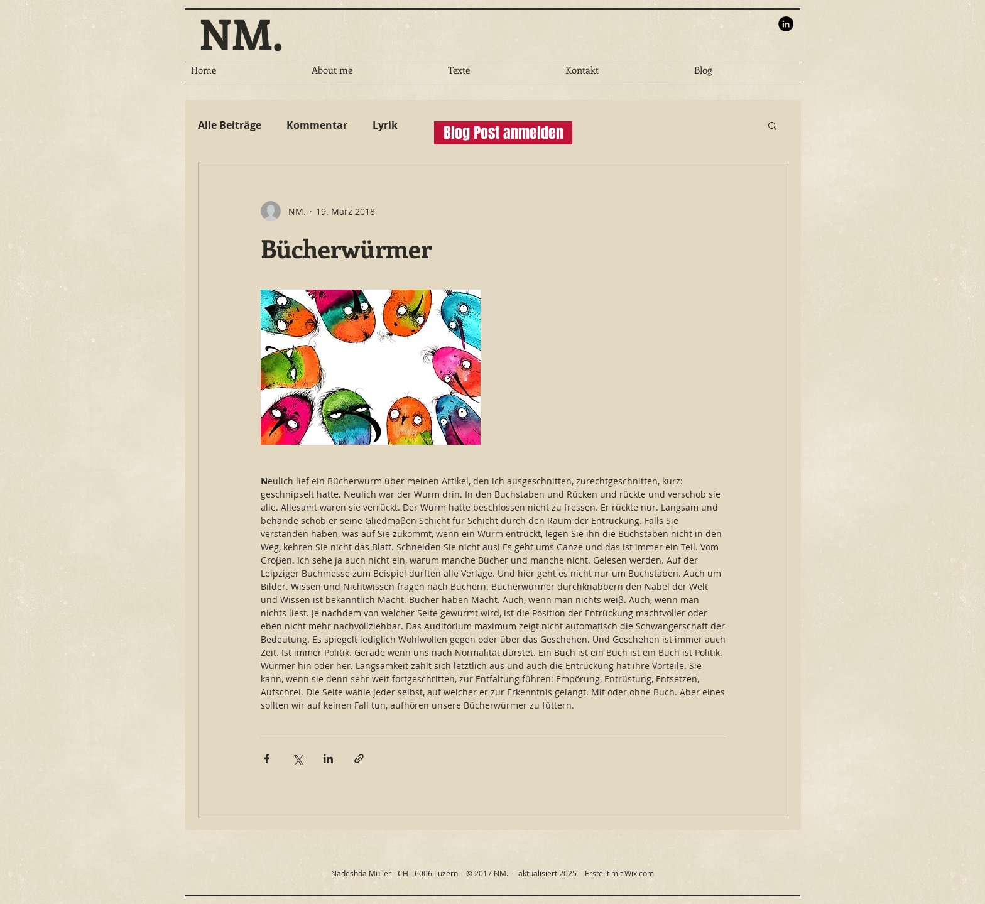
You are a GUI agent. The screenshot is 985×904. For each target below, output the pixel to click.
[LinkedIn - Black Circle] (785, 23)
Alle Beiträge (229, 125)
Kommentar (316, 125)
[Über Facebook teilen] (267, 759)
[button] (772, 125)
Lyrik (385, 125)
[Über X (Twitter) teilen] (297, 759)
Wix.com (639, 873)
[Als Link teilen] (359, 759)
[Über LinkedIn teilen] (328, 759)
